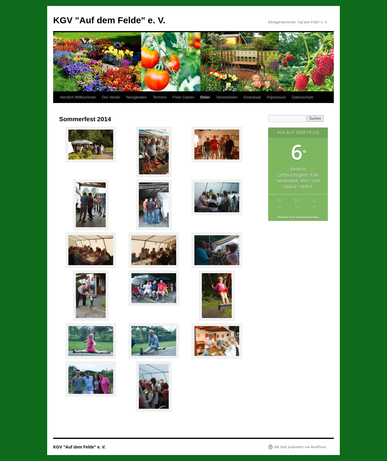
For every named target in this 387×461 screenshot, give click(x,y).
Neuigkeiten (136, 97)
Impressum (276, 97)
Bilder (205, 97)
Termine (159, 97)
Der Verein (111, 97)
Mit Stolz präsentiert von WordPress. (300, 447)
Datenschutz (303, 97)
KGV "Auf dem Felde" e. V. (109, 20)
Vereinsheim (227, 97)
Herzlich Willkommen (78, 97)
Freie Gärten (183, 97)
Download (252, 97)
